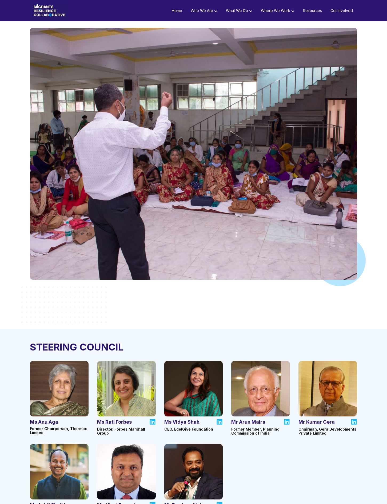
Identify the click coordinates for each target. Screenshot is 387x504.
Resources (312, 11)
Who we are (204, 11)
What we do (239, 11)
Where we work (277, 11)
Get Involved (341, 11)
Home (177, 11)
